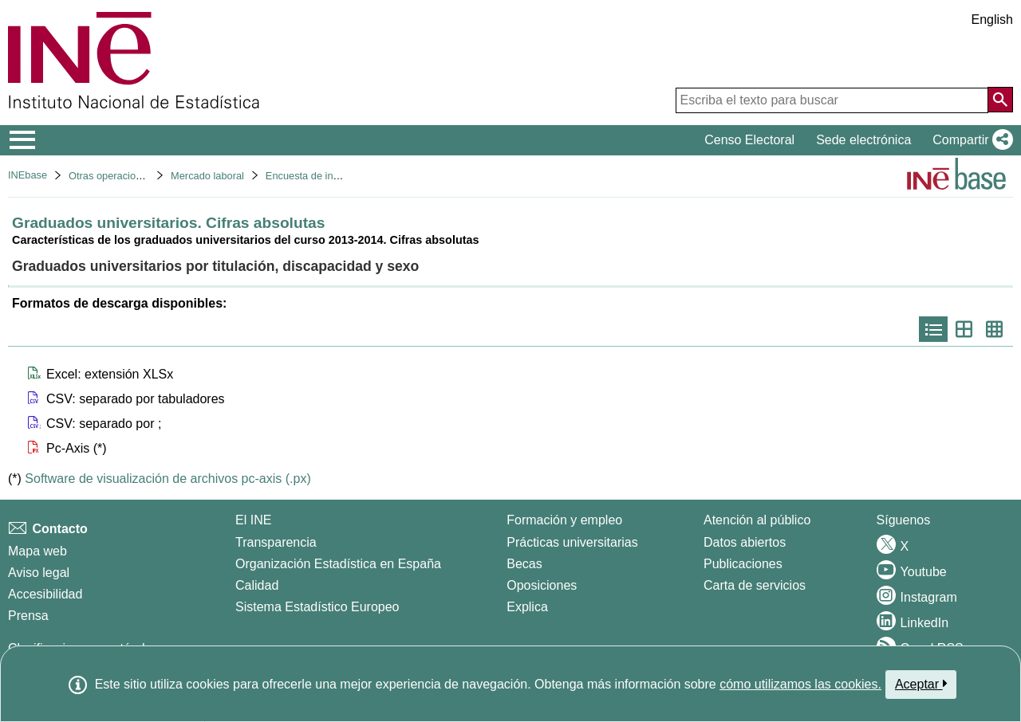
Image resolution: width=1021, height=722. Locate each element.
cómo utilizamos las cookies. (800, 684)
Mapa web (37, 551)
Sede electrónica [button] (863, 140)
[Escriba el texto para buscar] (832, 100)
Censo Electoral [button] (749, 140)
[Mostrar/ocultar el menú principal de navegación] (22, 140)
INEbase (27, 175)
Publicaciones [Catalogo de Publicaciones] (743, 564)
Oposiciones (542, 585)
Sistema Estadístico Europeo (317, 607)
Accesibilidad (45, 594)
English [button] (992, 19)
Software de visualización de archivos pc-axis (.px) (167, 478)
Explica (527, 607)
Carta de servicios (755, 585)
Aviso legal (38, 572)
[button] (969, 140)
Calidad (256, 585)
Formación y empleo (564, 520)
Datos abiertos (745, 542)
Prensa (28, 615)
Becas (524, 564)
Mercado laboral (207, 176)
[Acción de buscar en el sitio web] (1000, 99)
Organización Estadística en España (338, 564)
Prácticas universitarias (572, 542)
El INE (253, 520)
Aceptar (921, 684)
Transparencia (276, 542)
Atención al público (757, 520)
